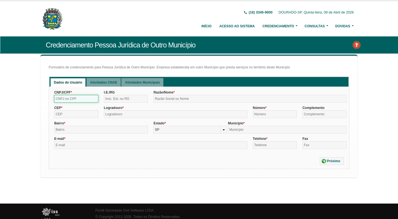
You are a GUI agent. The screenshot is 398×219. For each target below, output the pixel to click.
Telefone (259, 139)
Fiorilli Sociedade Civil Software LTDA (124, 210)
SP (157, 130)
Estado (158, 123)
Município (235, 123)
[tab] (68, 82)
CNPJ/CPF (62, 92)
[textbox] (76, 99)
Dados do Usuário (68, 82)
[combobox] (190, 129)
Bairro (59, 123)
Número (259, 108)
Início (206, 26)
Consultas (315, 26)
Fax (305, 139)
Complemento (313, 108)
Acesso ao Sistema (237, 26)
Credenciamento (278, 26)
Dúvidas (342, 26)
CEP (57, 108)
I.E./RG (109, 92)
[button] (332, 161)
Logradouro (113, 108)
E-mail (59, 139)
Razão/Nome (163, 92)
